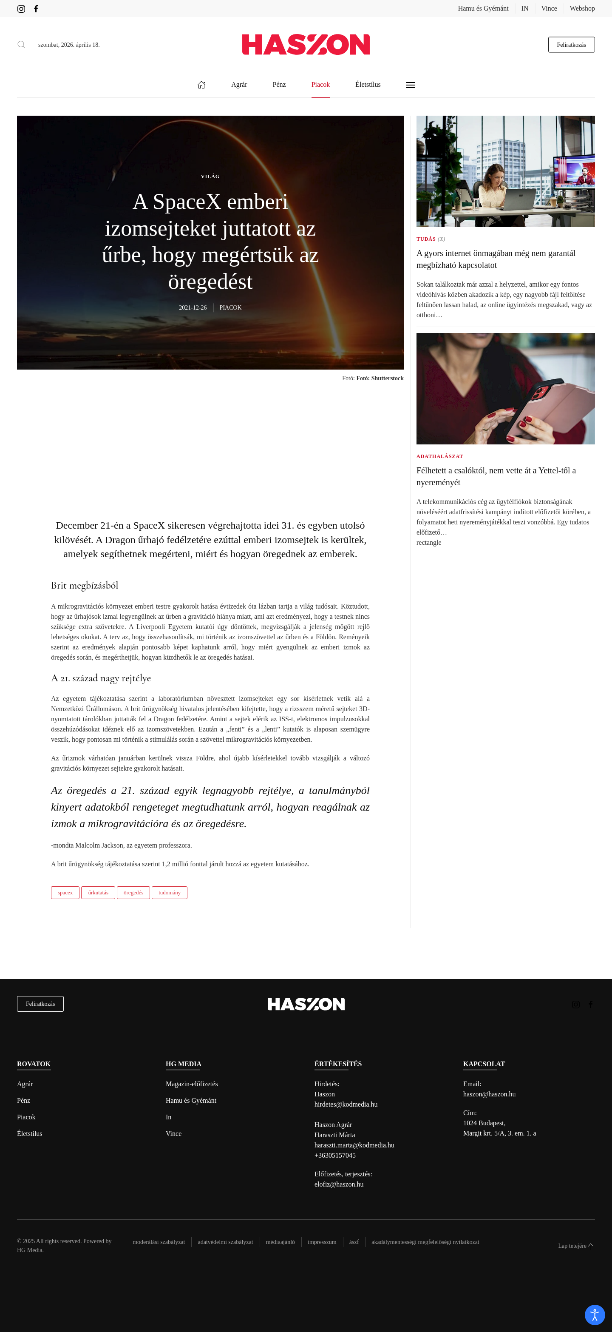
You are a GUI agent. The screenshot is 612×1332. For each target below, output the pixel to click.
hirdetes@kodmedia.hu (345, 1104)
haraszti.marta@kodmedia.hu (354, 1145)
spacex (65, 892)
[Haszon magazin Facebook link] (36, 8)
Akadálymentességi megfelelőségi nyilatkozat (425, 1242)
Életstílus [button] (368, 84)
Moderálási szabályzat (159, 1242)
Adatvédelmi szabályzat (225, 1242)
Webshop (582, 8)
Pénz (23, 1100)
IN (525, 8)
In (168, 1117)
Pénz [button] (279, 84)
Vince (549, 8)
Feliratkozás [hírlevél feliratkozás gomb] (571, 44)
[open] (595, 1315)
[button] (21, 44)
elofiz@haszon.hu (339, 1184)
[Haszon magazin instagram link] (21, 8)
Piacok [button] (321, 84)
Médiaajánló (280, 1242)
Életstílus (29, 1133)
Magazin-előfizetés (192, 1083)
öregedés (133, 892)
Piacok (26, 1117)
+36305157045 (335, 1155)
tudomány (170, 892)
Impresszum (322, 1242)
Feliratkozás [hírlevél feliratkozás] (40, 1004)
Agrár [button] (239, 84)
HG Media (29, 1250)
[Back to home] (306, 44)
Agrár (25, 1083)
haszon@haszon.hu (489, 1094)
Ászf (354, 1242)
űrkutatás (98, 892)
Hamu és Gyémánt (483, 8)
